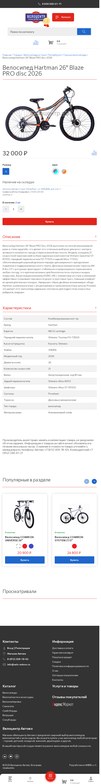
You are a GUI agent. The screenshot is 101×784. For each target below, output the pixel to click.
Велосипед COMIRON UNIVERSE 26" (19, 539)
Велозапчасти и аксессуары (18, 698)
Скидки (56, 662)
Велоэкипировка (12, 702)
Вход (10, 649)
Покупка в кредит (62, 658)
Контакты (57, 680)
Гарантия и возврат (62, 653)
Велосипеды (10, 693)
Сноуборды (9, 720)
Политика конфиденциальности (70, 667)
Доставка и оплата (62, 649)
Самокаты (8, 707)
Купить (49, 222)
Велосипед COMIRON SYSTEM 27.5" (69, 539)
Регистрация (22, 649)
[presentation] (86, 482)
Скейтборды (10, 711)
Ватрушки (8, 716)
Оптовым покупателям (65, 676)
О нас (55, 671)
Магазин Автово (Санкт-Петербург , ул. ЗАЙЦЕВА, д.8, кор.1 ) (32, 190)
